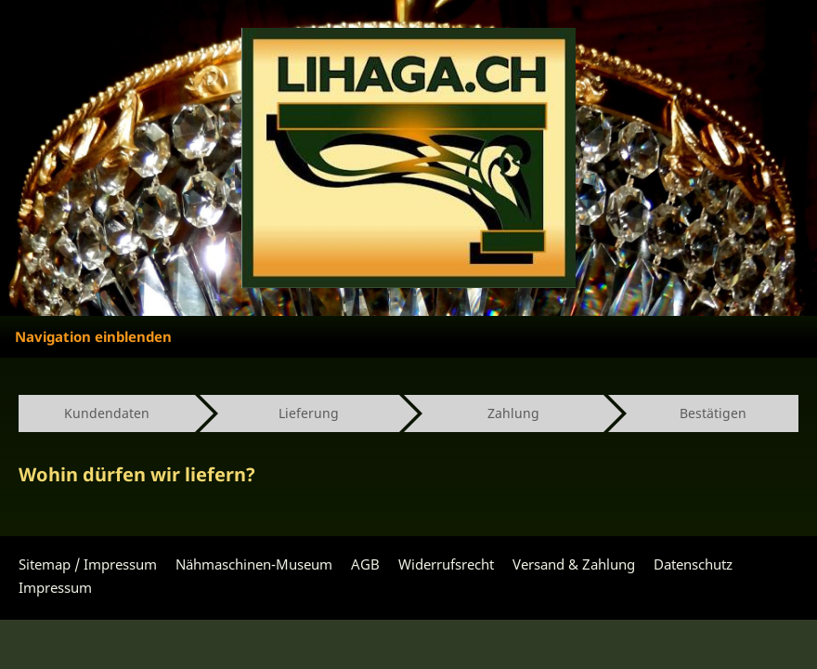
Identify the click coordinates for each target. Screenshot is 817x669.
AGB (365, 564)
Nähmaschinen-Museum (253, 564)
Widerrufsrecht (446, 564)
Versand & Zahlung (573, 564)
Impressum (55, 587)
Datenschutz (693, 564)
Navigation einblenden (93, 336)
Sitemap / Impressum (88, 564)
